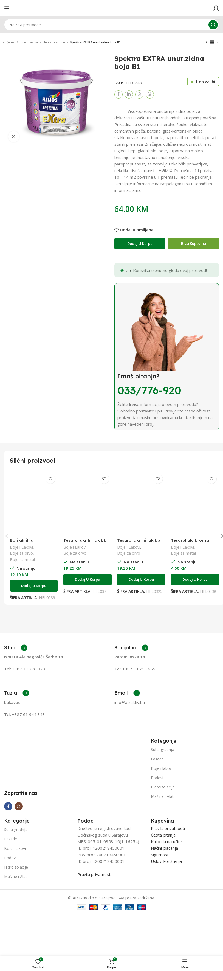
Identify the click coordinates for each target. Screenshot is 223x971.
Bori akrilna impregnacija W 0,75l (31, 543)
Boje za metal (22, 559)
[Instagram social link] (19, 806)
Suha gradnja (162, 749)
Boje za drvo (21, 553)
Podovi (157, 777)
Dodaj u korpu (140, 243)
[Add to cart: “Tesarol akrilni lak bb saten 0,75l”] (87, 579)
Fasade (157, 759)
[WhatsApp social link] (139, 94)
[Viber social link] (150, 94)
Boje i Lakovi (29, 42)
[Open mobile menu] (6, 8)
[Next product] (217, 42)
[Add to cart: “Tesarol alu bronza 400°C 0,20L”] (195, 579)
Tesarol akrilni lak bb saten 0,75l (84, 543)
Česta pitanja (163, 835)
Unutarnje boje (54, 42)
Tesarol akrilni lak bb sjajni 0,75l (138, 543)
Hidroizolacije (163, 787)
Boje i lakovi (162, 768)
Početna (9, 42)
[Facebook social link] (118, 94)
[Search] (111, 24)
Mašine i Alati (162, 796)
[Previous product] (206, 42)
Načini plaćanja (164, 848)
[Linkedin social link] (129, 94)
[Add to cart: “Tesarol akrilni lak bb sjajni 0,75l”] (141, 579)
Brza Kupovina (193, 243)
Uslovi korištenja (166, 861)
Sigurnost (160, 854)
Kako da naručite (166, 841)
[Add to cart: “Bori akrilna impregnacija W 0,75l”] (34, 586)
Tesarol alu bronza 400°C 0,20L (190, 543)
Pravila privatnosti (94, 874)
